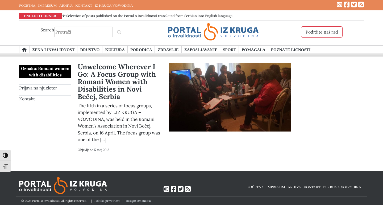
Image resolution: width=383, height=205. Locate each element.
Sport (229, 49)
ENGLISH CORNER (40, 15)
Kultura (115, 49)
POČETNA (27, 5)
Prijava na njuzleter (38, 88)
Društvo (89, 49)
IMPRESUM (47, 5)
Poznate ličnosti (291, 49)
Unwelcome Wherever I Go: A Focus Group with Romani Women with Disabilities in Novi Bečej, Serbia (117, 81)
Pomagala (253, 49)
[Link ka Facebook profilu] (346, 5)
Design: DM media (138, 201)
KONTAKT (83, 5)
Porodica (141, 49)
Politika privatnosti (107, 201)
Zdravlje (168, 49)
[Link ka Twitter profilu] (354, 5)
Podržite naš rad (322, 32)
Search (47, 29)
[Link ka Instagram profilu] (339, 5)
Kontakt (27, 98)
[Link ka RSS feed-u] (361, 5)
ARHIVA (66, 5)
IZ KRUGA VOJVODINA (114, 5)
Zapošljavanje (200, 49)
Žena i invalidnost (53, 49)
